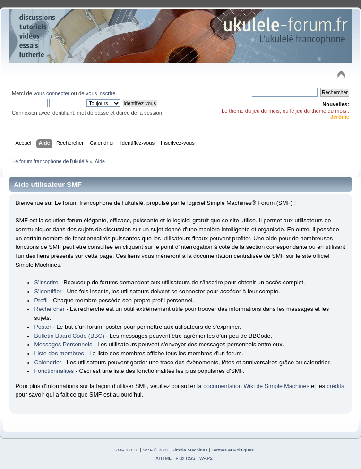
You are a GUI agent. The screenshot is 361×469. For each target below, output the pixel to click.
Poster (42, 327)
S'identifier (47, 291)
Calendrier (47, 362)
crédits (335, 386)
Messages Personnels (63, 344)
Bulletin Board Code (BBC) (69, 336)
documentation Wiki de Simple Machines (256, 386)
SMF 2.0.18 (126, 449)
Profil (40, 300)
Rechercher (49, 309)
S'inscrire (46, 282)
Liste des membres (59, 353)
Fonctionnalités (54, 371)
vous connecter (51, 93)
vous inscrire (101, 93)
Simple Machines (189, 449)
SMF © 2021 (156, 449)
